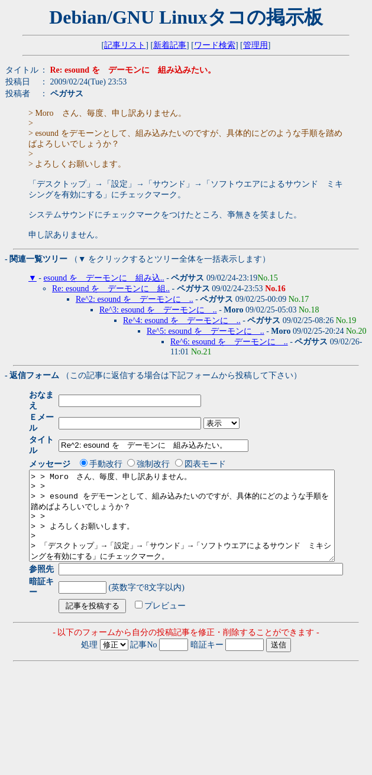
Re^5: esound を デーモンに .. (205, 331)
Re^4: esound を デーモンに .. (182, 320)
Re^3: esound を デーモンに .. (158, 309)
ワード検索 (214, 45)
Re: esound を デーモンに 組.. (111, 288)
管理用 (255, 45)
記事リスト (124, 45)
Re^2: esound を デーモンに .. (134, 299)
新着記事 (169, 45)
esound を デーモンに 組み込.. (104, 277)
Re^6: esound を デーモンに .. (229, 341)
